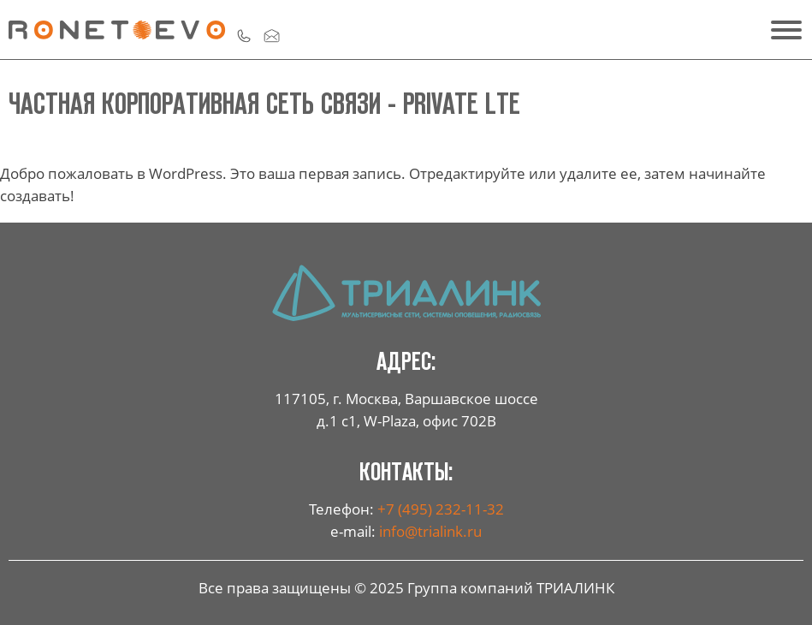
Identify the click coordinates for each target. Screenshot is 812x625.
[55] (782, 30)
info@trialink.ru (430, 531)
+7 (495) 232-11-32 (440, 508)
